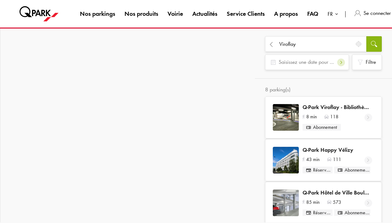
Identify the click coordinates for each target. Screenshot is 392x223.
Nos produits (141, 13)
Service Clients (246, 13)
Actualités (204, 13)
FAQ (312, 13)
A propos (286, 13)
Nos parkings (97, 13)
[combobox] (334, 15)
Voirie (175, 13)
